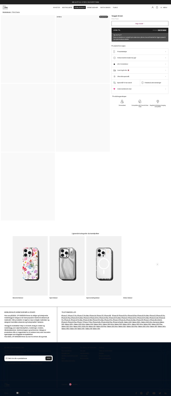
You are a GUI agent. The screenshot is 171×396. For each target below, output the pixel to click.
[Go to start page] (5, 7)
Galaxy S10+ (162, 326)
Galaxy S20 (122, 326)
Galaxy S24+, (98, 324)
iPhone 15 (153, 315)
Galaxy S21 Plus (101, 326)
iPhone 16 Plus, (132, 315)
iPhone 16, (115, 315)
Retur (63, 358)
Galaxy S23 (118, 324)
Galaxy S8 (88, 328)
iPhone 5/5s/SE (118, 322)
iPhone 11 (116, 320)
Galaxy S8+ (96, 328)
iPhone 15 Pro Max (77, 318)
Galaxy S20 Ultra (143, 326)
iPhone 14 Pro (94, 318)
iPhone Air (93, 315)
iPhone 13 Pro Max (143, 318)
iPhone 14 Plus (104, 318)
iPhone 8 (64, 322)
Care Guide (83, 355)
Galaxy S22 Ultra (67, 326)
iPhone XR (139, 320)
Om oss (82, 350)
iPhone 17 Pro (72, 315)
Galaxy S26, (128, 322)
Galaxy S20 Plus (132, 326)
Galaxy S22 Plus (157, 324)
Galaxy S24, (89, 324)
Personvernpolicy (104, 355)
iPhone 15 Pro (160, 315)
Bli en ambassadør (105, 358)
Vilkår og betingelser (105, 350)
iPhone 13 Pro (132, 318)
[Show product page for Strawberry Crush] (155, 45)
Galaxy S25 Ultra (79, 324)
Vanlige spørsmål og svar (70, 355)
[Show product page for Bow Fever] (131, 45)
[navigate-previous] (157, 264)
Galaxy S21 (91, 326)
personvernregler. (36, 363)
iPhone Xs (122, 320)
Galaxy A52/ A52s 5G (80, 326)
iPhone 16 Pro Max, (143, 315)
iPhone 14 (87, 318)
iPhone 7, (80, 322)
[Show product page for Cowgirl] (139, 45)
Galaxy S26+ (136, 322)
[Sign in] (152, 7)
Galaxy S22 (147, 324)
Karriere (101, 353)
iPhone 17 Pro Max (83, 315)
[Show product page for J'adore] (147, 45)
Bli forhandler (84, 358)
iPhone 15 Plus (66, 318)
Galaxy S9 (73, 328)
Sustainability (84, 353)
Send (48, 358)
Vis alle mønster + (162, 37)
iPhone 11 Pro (108, 320)
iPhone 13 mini (154, 318)
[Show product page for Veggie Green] (115, 45)
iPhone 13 (124, 318)
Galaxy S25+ (69, 324)
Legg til (140, 30)
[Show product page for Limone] (123, 45)
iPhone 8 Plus (72, 322)
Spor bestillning (67, 350)
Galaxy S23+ (127, 324)
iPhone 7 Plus (87, 322)
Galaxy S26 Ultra (146, 322)
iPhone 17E (100, 315)
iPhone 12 (67, 320)
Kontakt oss (66, 353)
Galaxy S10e (65, 328)
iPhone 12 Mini (87, 320)
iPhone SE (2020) (156, 320)
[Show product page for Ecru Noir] (163, 45)
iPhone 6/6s (97, 322)
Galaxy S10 (153, 326)
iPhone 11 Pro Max (98, 320)
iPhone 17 (65, 315)
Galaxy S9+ (81, 328)
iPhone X (146, 320)
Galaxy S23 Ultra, (137, 324)
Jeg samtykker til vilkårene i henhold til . (25, 363)
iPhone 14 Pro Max (115, 318)
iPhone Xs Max (131, 320)
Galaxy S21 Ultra (112, 326)
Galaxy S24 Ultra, (108, 324)
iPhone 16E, (107, 315)
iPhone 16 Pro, (123, 315)
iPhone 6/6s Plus (106, 322)
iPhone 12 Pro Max (77, 320)
